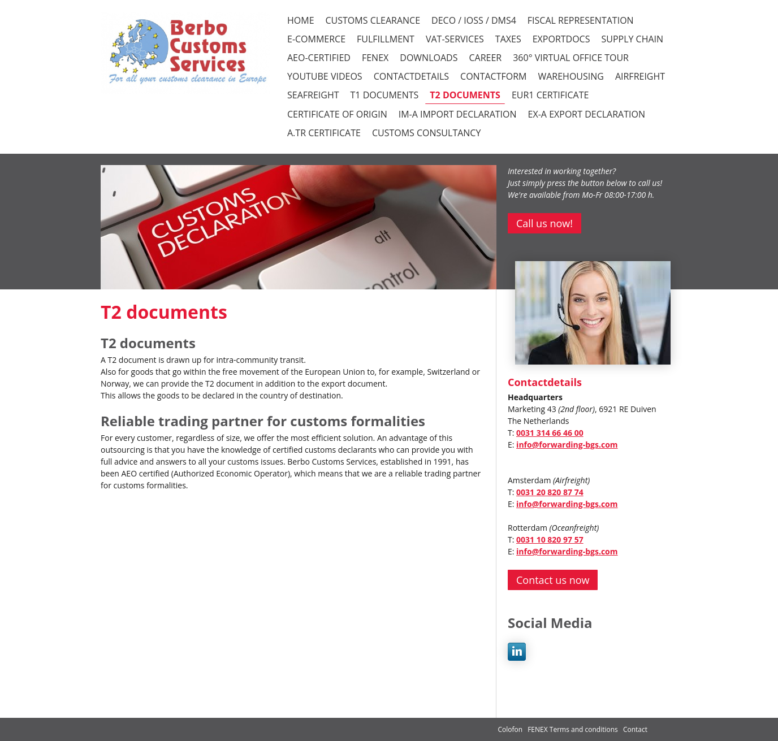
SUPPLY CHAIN (632, 39)
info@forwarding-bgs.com (566, 444)
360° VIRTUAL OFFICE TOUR (571, 57)
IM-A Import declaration (458, 114)
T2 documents (465, 95)
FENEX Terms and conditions (574, 729)
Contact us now (552, 580)
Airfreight (640, 76)
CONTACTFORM (493, 76)
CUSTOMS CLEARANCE (373, 20)
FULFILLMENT (385, 39)
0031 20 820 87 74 (550, 492)
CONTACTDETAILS (411, 76)
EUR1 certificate (550, 95)
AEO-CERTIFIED (319, 57)
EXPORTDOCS (561, 39)
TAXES (508, 39)
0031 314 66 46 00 (550, 432)
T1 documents (385, 95)
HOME (300, 20)
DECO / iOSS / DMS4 (473, 20)
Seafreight (313, 95)
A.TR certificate (324, 133)
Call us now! (544, 223)
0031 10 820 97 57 (550, 539)
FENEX (375, 57)
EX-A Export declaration (586, 114)
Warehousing (570, 76)
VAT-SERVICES (455, 39)
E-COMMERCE (316, 39)
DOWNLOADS (428, 57)
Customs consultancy (426, 133)
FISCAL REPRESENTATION (581, 20)
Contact (635, 729)
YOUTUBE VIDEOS (324, 76)
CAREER (485, 57)
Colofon (510, 729)
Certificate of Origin (337, 114)
